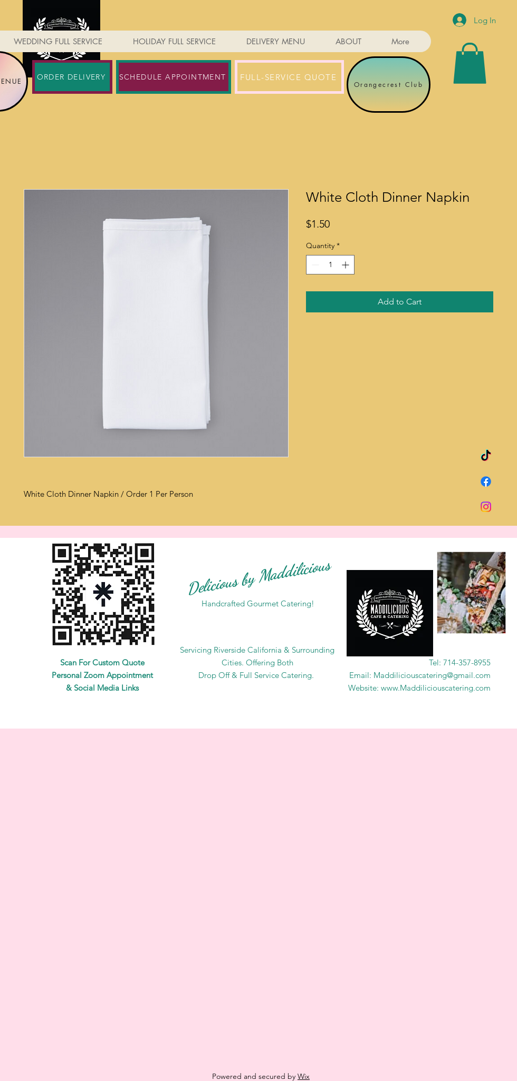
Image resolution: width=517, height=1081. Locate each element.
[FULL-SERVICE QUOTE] (289, 77)
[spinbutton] (330, 264)
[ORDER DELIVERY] (72, 77)
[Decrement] (314, 264)
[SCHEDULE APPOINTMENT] (173, 77)
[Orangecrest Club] (388, 84)
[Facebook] (486, 481)
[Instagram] (486, 507)
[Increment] (346, 264)
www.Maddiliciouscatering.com (436, 688)
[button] (470, 63)
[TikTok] (486, 456)
